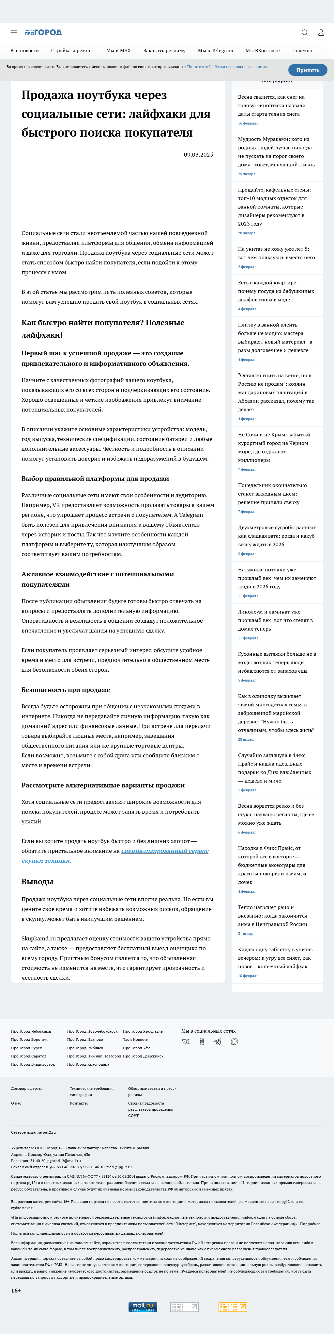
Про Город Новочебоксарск (92, 1031)
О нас (16, 1103)
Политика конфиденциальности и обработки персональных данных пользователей (87, 1233)
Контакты (79, 1103)
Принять (308, 70)
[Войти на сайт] (320, 32)
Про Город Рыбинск (85, 1047)
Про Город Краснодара (88, 1064)
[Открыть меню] (14, 32)
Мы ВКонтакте (263, 50)
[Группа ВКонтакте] (185, 1041)
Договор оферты (26, 1088)
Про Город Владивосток (33, 1064)
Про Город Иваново (85, 1039)
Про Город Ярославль (143, 1031)
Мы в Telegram (215, 50)
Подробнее (310, 1223)
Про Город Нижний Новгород (94, 1056)
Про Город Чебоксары (31, 1031)
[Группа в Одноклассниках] (202, 1041)
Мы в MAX (118, 50)
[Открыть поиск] (304, 32)
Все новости (24, 50)
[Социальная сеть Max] (234, 1041)
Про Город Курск (26, 1047)
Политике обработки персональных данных (227, 66)
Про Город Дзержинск (143, 1056)
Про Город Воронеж (29, 1039)
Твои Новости (135, 1039)
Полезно (302, 50)
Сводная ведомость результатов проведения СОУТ (150, 1109)
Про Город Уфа (136, 1047)
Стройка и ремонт (72, 50)
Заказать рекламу (165, 50)
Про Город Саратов (28, 1056)
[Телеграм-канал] (218, 1041)
